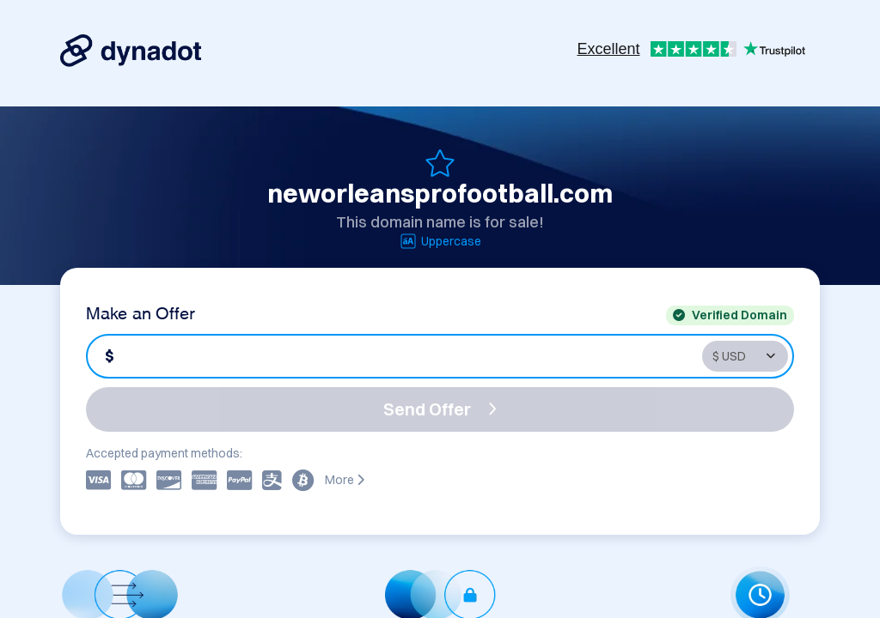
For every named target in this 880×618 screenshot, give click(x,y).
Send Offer (440, 409)
